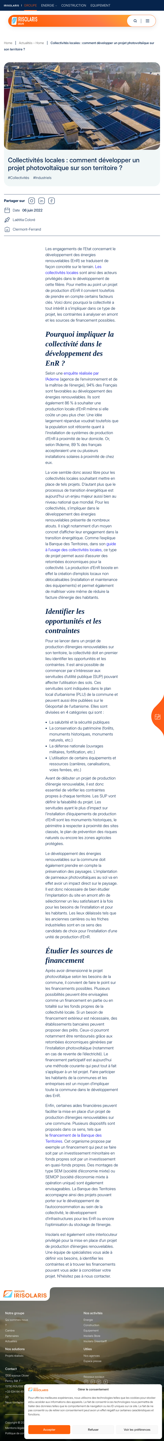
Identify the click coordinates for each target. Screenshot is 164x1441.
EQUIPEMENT (100, 5)
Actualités (11, 1341)
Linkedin (92, 1381)
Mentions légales (15, 1427)
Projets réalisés (14, 1355)
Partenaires (12, 1335)
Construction (91, 1325)
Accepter (49, 1429)
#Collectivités (18, 178)
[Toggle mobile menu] (147, 20)
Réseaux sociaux (94, 1376)
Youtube (106, 1382)
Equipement (91, 1330)
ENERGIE (49, 5)
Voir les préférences (137, 1429)
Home (8, 43)
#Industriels (42, 178)
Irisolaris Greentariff (95, 1341)
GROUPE (30, 5)
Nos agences (92, 1355)
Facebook (99, 1382)
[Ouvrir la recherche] (135, 21)
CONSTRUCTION (73, 5)
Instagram (86, 1381)
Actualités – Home (31, 43)
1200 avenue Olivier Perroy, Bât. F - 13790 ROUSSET (17, 1381)
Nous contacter (14, 1402)
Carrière (10, 1330)
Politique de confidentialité (21, 1433)
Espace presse (93, 1361)
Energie (88, 1319)
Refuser (93, 1429)
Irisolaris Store (92, 1335)
